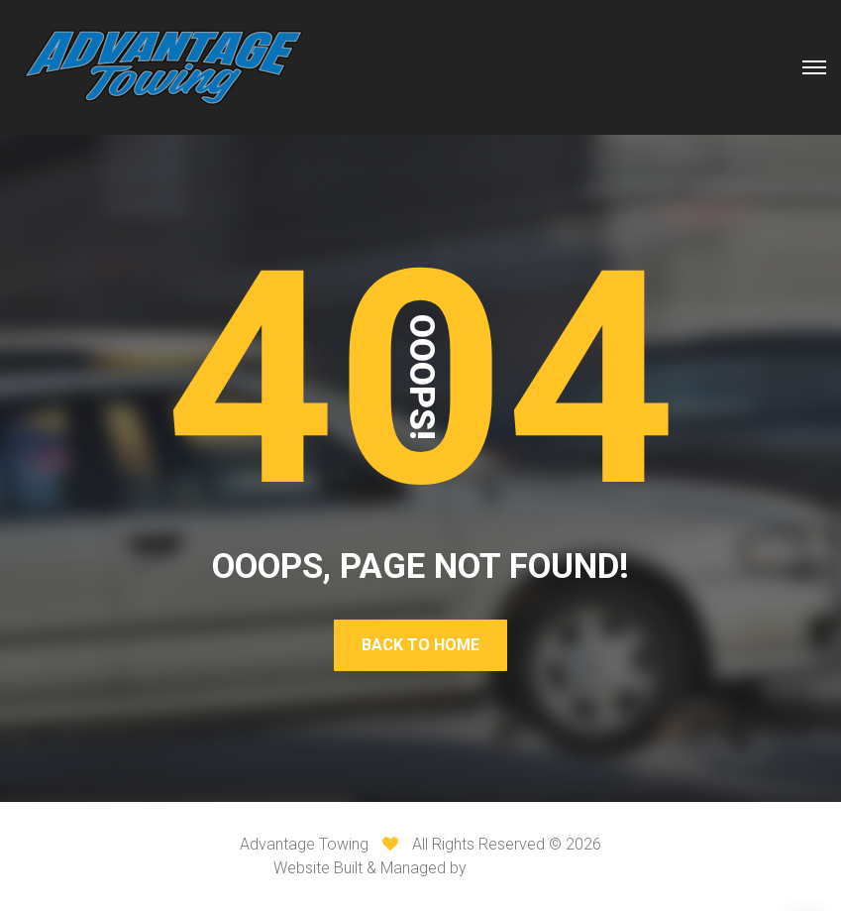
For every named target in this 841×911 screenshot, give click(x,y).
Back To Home (420, 644)
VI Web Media (519, 867)
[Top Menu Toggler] (814, 67)
